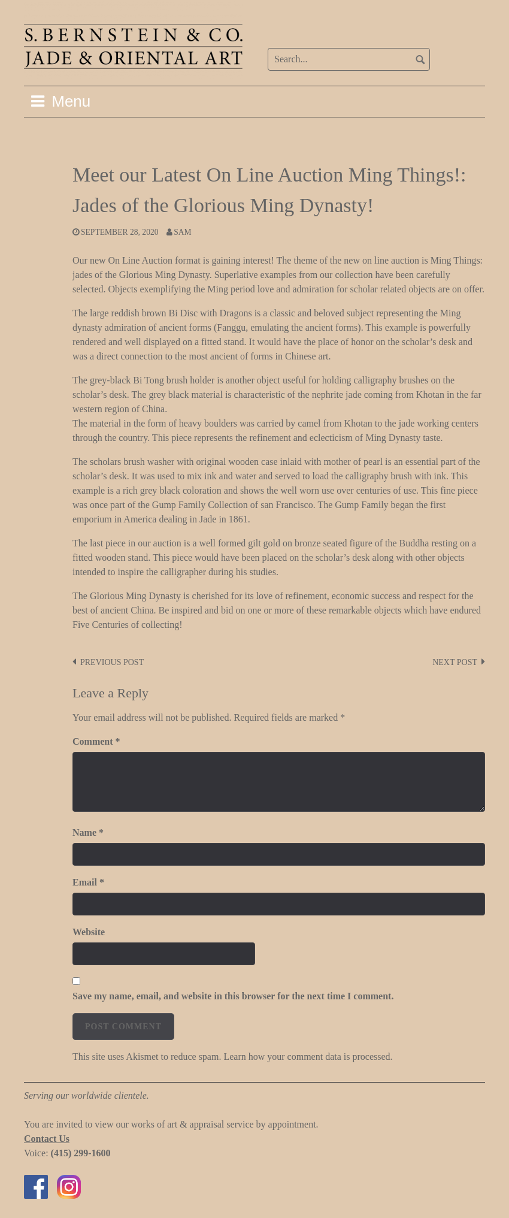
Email (88, 882)
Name (88, 832)
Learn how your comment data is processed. (307, 1056)
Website (88, 932)
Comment (96, 741)
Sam (182, 232)
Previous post (112, 662)
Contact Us (46, 1139)
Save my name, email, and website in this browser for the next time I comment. (232, 996)
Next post (454, 662)
